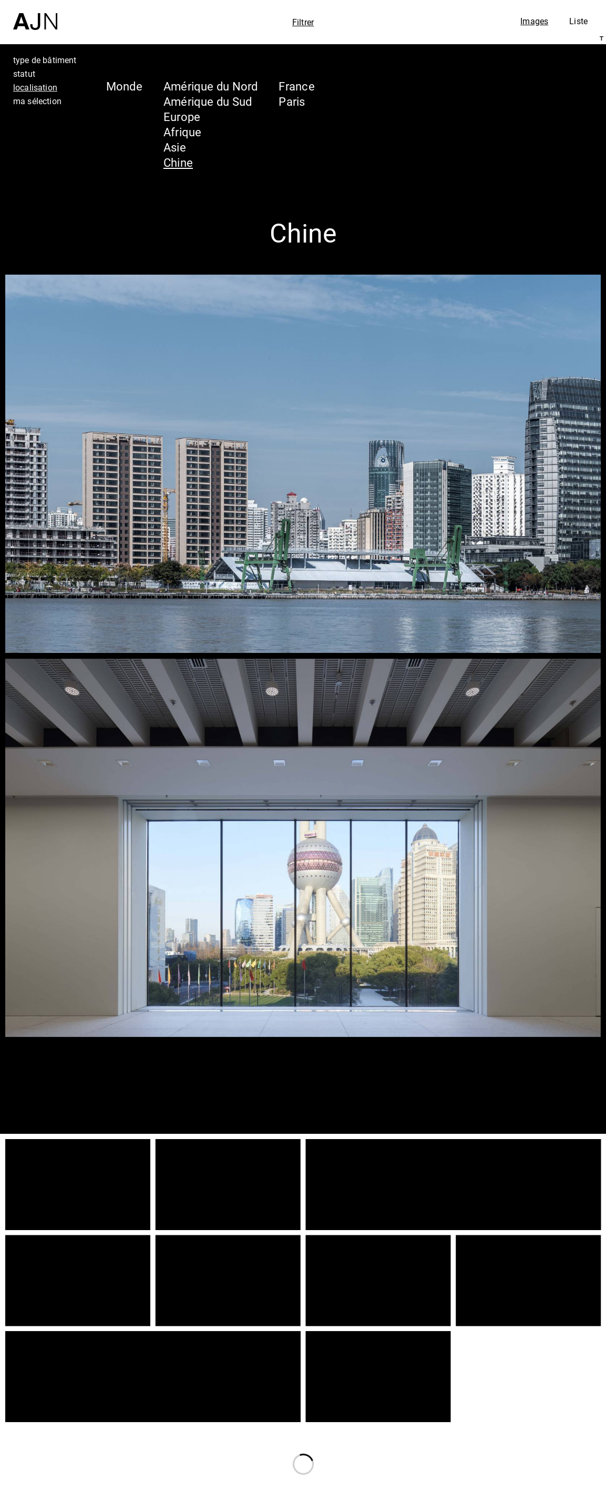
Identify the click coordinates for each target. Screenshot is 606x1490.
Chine (178, 162)
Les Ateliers (514, 1414)
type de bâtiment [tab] (45, 60)
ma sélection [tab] (37, 101)
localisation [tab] (35, 87)
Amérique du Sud (207, 101)
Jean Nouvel (516, 1394)
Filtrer (303, 22)
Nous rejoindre (497, 1480)
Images (534, 21)
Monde (124, 86)
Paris (292, 101)
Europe (181, 116)
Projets (497, 1434)
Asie (174, 147)
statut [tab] (24, 73)
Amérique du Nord (210, 86)
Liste (578, 21)
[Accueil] (35, 15)
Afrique (182, 131)
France (296, 86)
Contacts (504, 1454)
